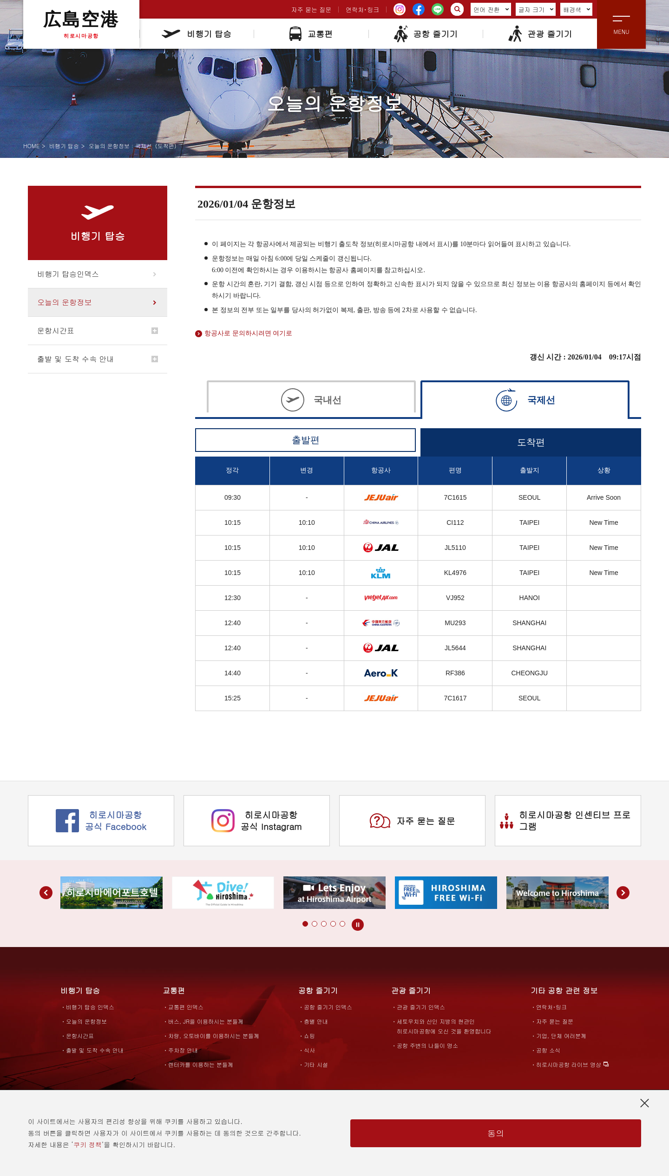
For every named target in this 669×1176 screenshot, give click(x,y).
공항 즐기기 (425, 33)
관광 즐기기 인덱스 (421, 1007)
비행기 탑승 (196, 33)
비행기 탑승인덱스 (68, 273)
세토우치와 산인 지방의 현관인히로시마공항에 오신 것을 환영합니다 (444, 1026)
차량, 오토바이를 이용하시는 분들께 (213, 1035)
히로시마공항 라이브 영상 (568, 1064)
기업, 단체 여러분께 (561, 1035)
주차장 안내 (183, 1050)
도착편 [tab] (531, 442)
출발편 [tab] (306, 440)
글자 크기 (536, 9)
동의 (495, 1133)
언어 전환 (491, 9)
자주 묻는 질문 (311, 9)
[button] (305, 924)
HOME (31, 146)
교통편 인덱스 (185, 1007)
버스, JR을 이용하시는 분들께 (205, 1021)
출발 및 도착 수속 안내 (75, 358)
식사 (309, 1050)
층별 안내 (316, 1021)
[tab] (311, 398)
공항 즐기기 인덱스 (328, 1007)
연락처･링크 (362, 9)
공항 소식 (548, 1050)
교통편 (311, 33)
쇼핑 (309, 1035)
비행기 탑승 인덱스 (90, 1007)
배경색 (576, 9)
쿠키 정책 (87, 1144)
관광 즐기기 (539, 34)
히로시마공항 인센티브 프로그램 (565, 820)
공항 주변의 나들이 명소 (427, 1045)
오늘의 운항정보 (64, 302)
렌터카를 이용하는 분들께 (200, 1064)
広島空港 (81, 24)
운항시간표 (55, 330)
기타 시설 (316, 1064)
